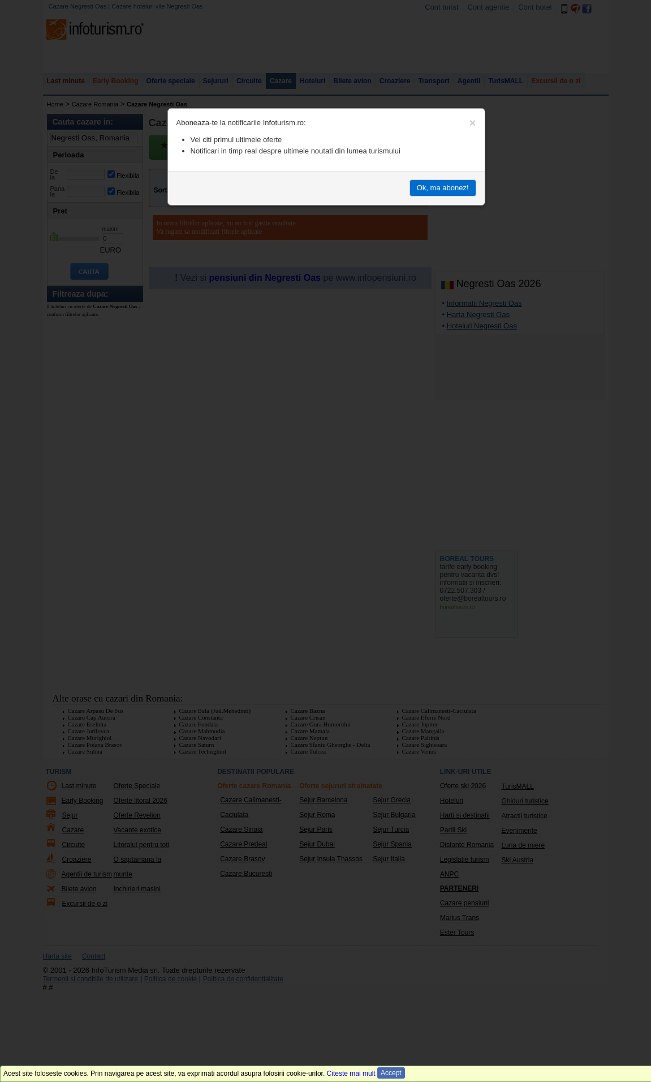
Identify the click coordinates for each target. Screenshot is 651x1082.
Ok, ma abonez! (443, 187)
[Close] (472, 123)
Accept (391, 1073)
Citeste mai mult (351, 1073)
